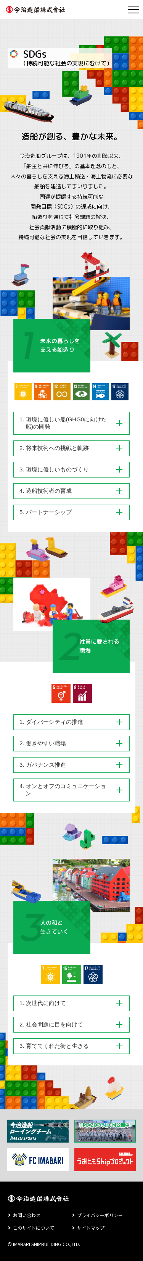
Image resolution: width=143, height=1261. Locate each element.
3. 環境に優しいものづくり (54, 469)
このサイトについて (33, 1227)
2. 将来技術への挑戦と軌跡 (54, 448)
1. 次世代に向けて (42, 1003)
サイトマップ (90, 1227)
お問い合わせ (26, 1215)
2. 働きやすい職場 (42, 743)
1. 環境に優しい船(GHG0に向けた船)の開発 (63, 423)
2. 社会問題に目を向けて (51, 1024)
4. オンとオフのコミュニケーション (62, 789)
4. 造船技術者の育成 (45, 490)
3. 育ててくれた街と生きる (54, 1045)
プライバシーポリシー (100, 1215)
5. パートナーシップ (45, 512)
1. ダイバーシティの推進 (51, 722)
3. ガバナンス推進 (42, 764)
